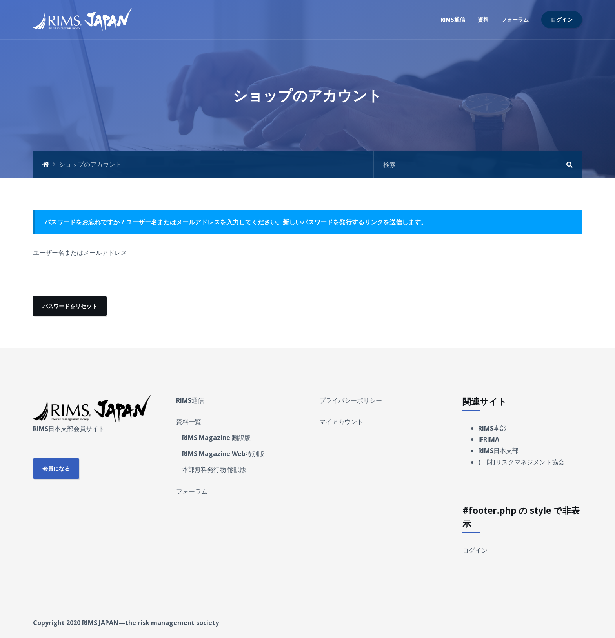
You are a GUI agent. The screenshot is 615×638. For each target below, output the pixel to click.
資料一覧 (188, 421)
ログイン (562, 19)
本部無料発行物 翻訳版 (214, 469)
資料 (483, 19)
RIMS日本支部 (498, 450)
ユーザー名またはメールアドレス (80, 252)
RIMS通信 (452, 19)
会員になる (56, 468)
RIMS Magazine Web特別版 (223, 453)
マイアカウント (341, 421)
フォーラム (515, 19)
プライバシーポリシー (350, 400)
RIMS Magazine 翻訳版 (216, 437)
